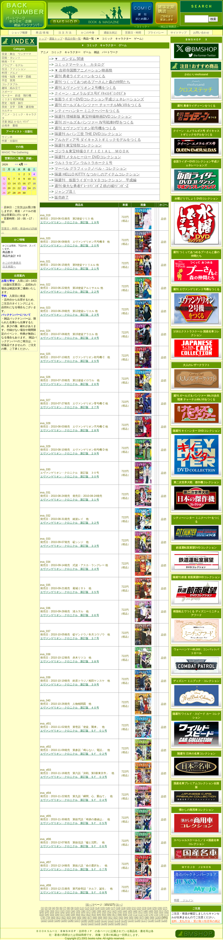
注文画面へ (9, 266)
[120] (164, 920)
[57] (62, 914)
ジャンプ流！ (65, 192)
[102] (44, 920)
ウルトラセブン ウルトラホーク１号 (83, 163)
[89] (100, 917)
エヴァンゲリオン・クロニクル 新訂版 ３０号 (69, 476)
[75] (156, 914)
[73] (145, 914)
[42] (114, 911)
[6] (60, 908)
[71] (135, 914)
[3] (49, 908)
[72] (140, 914)
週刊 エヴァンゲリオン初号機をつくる (85, 128)
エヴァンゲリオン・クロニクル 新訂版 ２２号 (69, 291)
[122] (91, 923)
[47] (140, 911)
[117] (144, 920)
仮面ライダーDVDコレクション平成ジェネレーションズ (99, 99)
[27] (165, 908)
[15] (102, 908)
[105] (64, 920)
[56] (57, 914)
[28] (41, 911)
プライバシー (156, 32)
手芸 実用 (8, 80)
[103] (51, 920)
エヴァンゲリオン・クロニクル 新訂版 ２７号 (69, 407)
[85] (79, 917)
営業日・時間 (133, 32)
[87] (89, 917)
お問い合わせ (201, 32)
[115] (131, 920)
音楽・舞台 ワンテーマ (16, 54)
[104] (57, 920)
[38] (93, 911)
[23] (144, 908)
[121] (84, 923)
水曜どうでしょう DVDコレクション (196, 198)
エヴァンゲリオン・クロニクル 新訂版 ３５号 (69, 592)
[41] (109, 911)
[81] (58, 917)
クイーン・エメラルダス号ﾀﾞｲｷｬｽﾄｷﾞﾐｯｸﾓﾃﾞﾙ (90, 93)
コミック (141, 26)
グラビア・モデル (12, 65)
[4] (53, 908)
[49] (151, 911)
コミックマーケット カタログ (79, 64)
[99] (152, 917)
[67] (114, 914)
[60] (78, 914)
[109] (91, 920)
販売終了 (62, 197)
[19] (123, 908)
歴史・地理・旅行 (12, 103)
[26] (160, 908)
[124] (104, 923)
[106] (71, 920)
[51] (161, 911)
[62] (88, 914)
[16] (107, 908)
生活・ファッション (14, 69)
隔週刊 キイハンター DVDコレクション (196, 430)
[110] (97, 920)
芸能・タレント (11, 57)
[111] (104, 920)
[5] (57, 908)
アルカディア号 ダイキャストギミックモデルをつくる (98, 140)
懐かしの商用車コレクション (196, 809)
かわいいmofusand (196, 74)
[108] (84, 920)
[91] (110, 917)
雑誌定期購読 (168, 26)
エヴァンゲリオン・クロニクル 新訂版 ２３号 (69, 314)
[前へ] (89, 904)
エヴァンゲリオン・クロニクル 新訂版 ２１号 (69, 268)
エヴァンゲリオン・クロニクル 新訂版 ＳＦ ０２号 (73, 753)
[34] (73, 911)
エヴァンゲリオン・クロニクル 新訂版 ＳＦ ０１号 (73, 730)
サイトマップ (178, 32)
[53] (41, 914)
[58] (67, 914)
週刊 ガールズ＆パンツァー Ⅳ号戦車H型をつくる (94, 122)
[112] (111, 920)
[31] (57, 911)
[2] (46, 908)
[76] (161, 914)
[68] (120, 914)
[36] (83, 911)
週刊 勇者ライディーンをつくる (80, 76)
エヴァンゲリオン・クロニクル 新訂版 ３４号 (69, 569)
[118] (151, 920)
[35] (78, 911)
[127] (124, 923)
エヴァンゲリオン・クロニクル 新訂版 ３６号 (69, 615)
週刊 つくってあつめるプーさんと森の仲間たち (92, 82)
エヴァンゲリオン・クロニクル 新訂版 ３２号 (69, 522)
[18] (118, 908)
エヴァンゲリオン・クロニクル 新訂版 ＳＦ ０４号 (73, 800)
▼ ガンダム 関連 (69, 59)
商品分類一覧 (73, 38)
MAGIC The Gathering (15, 152)
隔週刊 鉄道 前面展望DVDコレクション (196, 577)
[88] (95, 917)
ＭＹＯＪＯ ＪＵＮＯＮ (196, 867)
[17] (113, 908)
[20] (128, 908)
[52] (166, 911)
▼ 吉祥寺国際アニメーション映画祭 (83, 70)
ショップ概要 (20, 32)
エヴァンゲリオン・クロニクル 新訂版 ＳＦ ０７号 (73, 869)
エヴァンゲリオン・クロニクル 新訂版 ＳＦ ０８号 (73, 892)
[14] (97, 908)
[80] (53, 917)
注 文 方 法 (65, 32)
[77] (166, 914)
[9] (72, 908)
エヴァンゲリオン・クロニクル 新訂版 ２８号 (69, 430)
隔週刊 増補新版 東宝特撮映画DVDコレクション (93, 116)
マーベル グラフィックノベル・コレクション (91, 168)
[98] (146, 917)
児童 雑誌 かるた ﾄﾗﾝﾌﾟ (15, 121)
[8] (68, 908)
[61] (83, 914)
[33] (67, 911)
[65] (104, 914)
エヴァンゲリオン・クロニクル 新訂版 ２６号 (69, 384)
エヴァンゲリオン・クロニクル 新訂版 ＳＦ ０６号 (73, 846)
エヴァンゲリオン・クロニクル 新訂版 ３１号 (69, 499)
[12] (87, 908)
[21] (134, 908)
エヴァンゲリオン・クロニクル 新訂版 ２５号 (69, 361)
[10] (76, 908)
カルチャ (7, 110)
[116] (137, 920)
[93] (121, 917)
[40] (104, 911)
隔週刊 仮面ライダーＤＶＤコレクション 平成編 (95, 180)
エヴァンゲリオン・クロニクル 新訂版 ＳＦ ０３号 (73, 776)
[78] (43, 917)
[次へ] (119, 904)
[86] (84, 917)
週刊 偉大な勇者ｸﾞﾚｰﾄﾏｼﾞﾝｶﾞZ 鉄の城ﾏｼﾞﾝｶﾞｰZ (91, 186)
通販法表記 (110, 32)
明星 (176, 900)
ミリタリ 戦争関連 (13, 99)
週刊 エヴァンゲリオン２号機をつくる (85, 88)
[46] (135, 911)
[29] (47, 911)
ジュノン (186, 900)
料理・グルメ (10, 72)
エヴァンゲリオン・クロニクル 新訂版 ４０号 (69, 707)
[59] (73, 914)
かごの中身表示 (11, 262)
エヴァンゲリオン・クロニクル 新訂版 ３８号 (69, 661)
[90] (105, 917)
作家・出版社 (10, 140)
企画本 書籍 (10, 125)
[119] (158, 920)
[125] (111, 923)
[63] (93, 914)
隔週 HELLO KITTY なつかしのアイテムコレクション (97, 174)
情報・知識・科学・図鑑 (16, 76)
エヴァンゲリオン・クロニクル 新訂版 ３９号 (69, 684)
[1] (42, 908)
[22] (139, 908)
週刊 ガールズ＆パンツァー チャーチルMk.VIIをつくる (98, 105)
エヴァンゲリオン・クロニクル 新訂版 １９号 (69, 222)
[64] (99, 914)
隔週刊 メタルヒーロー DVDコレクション (88, 157)
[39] (99, 911)
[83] (69, 917)
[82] (63, 917)
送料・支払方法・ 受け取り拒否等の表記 (195, 921)
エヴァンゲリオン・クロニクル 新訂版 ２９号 (69, 453)
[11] (81, 908)
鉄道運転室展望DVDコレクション (196, 547)
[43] (120, 911)
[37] (88, 911)
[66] (109, 914)
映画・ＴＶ (8, 61)
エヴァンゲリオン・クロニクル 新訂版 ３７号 (69, 638)
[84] (74, 917)
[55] (52, 914)
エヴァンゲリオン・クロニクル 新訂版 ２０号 (69, 245)
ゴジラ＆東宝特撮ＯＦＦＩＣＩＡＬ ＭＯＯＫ (92, 151)
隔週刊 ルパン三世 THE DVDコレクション (88, 134)
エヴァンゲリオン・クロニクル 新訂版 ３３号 (69, 545)
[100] (158, 917)
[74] (151, 914)
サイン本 (7, 137)
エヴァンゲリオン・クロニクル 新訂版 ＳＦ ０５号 (73, 823)
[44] (125, 911)
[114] (124, 920)
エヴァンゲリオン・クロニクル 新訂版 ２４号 (69, 337)
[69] (125, 914)
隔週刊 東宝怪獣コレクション (78, 145)
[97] (141, 917)
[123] (97, 923)
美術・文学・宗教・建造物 (18, 106)
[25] (154, 908)
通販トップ (56, 38)
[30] (52, 911)
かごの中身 (87, 32)
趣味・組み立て (11, 88)
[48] (145, 911)
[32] (62, 911)
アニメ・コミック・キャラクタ (19, 116)
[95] (131, 917)
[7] (64, 908)
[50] (156, 911)
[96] (136, 917)
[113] (117, 920)
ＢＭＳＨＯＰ (68, 931)
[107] (77, 920)
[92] (115, 917)
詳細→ (30, 158)
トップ (43, 38)
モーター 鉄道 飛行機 (16, 95)
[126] (117, 923)
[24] (149, 908)
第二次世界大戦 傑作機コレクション (196, 482)
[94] (126, 917)
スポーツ (7, 91)
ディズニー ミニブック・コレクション (196, 681)
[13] (92, 908)
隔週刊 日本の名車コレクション (196, 753)
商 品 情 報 (42, 32)
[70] (130, 914)
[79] (48, 917)
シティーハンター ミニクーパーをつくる (87, 111)
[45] (130, 911)
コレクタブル (10, 84)
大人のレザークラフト (196, 365)
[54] (47, 914)
